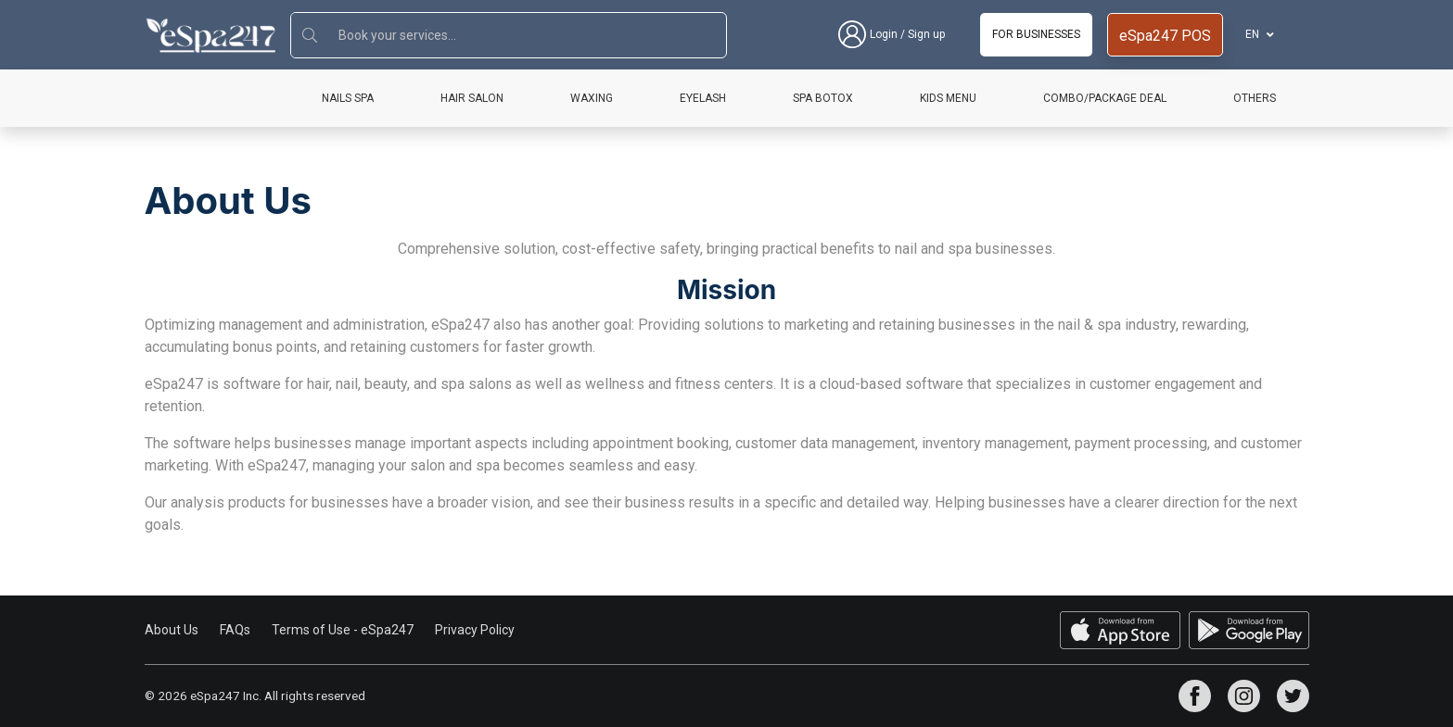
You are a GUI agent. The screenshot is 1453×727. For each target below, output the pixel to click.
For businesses (1036, 34)
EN (1253, 34)
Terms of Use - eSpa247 (343, 629)
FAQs (235, 629)
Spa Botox (823, 98)
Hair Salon (471, 98)
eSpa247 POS (1165, 35)
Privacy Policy (475, 629)
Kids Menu (948, 98)
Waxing (591, 98)
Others (1254, 98)
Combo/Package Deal (1104, 98)
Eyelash (703, 98)
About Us (171, 629)
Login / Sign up (891, 34)
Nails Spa (348, 98)
